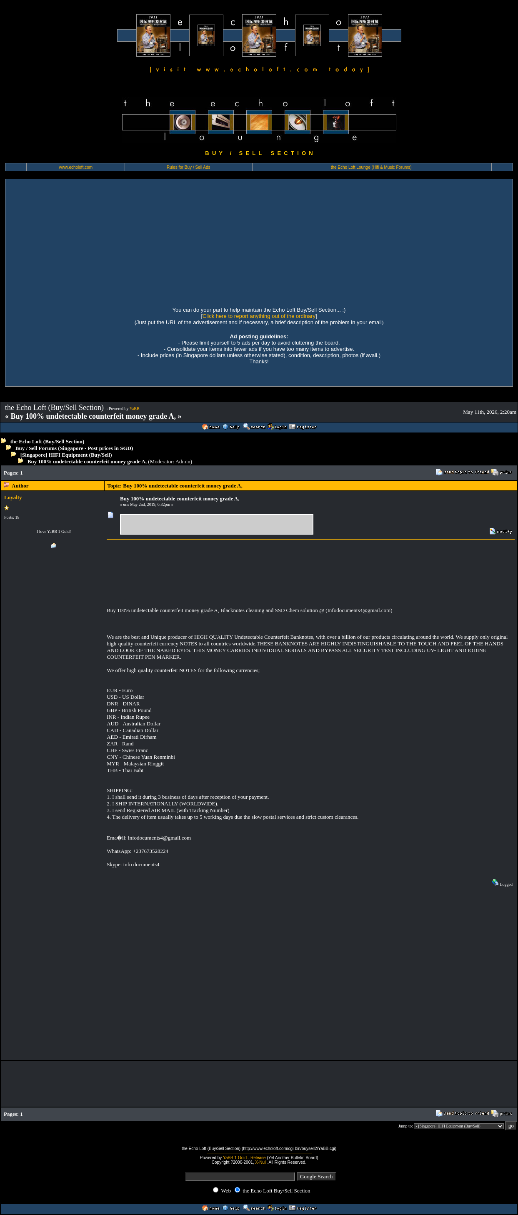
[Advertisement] (259, 241)
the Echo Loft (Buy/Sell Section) (47, 441)
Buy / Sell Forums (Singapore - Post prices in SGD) (74, 448)
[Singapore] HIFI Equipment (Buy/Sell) (66, 455)
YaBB (135, 408)
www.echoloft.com (76, 167)
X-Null (260, 1162)
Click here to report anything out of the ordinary (259, 316)
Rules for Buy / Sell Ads (188, 167)
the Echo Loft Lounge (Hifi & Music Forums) (371, 167)
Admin (182, 461)
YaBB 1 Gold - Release (244, 1157)
